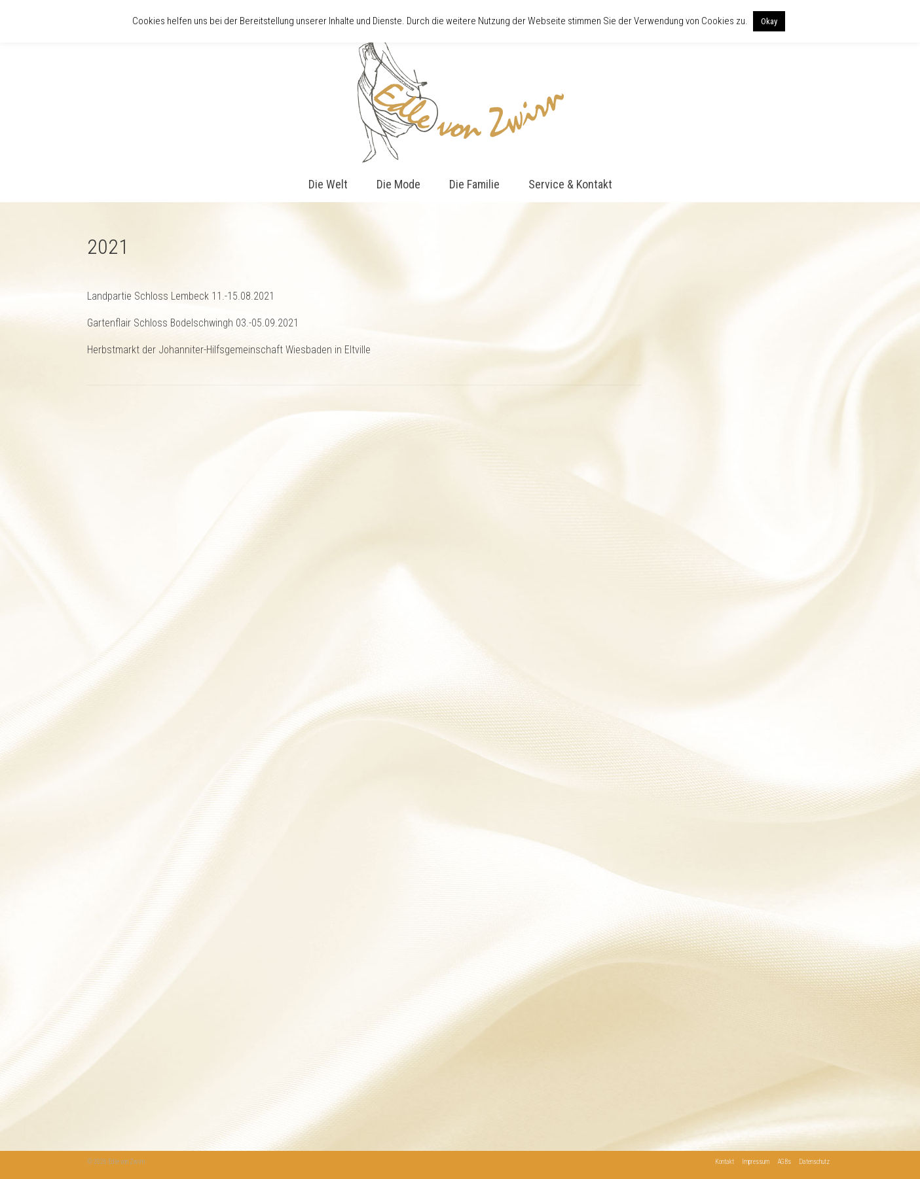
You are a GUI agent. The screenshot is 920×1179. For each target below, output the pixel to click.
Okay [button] (769, 21)
